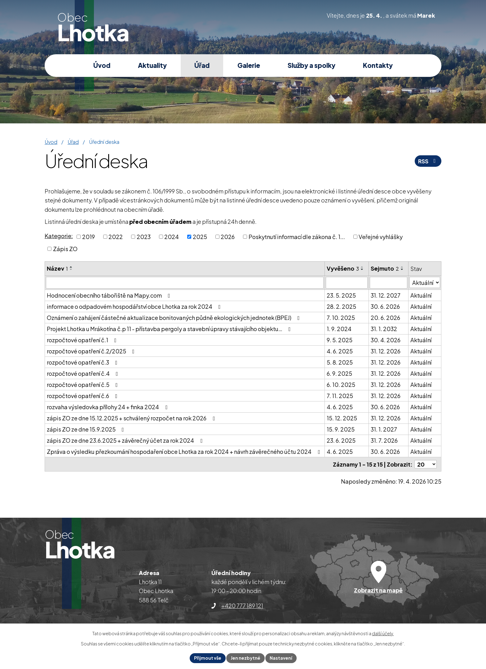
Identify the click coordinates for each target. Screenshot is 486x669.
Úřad (202, 65)
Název (57, 268)
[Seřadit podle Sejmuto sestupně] (402, 269)
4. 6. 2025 (340, 351)
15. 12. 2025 (342, 418)
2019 (88, 236)
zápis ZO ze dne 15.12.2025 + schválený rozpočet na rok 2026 (132, 418)
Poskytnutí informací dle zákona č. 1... (297, 236)
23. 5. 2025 (341, 295)
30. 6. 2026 (385, 306)
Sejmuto (385, 268)
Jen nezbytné (245, 658)
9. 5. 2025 (339, 339)
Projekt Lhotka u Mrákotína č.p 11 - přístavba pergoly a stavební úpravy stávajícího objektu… (170, 328)
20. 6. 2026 (385, 317)
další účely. (383, 633)
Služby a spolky (311, 65)
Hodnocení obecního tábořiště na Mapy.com (110, 295)
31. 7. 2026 (384, 440)
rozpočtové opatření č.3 (83, 362)
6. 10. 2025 (341, 384)
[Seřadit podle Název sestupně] (71, 269)
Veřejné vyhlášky (381, 236)
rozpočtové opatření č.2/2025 (92, 351)
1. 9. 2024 (339, 328)
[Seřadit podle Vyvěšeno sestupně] (362, 269)
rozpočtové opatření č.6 (83, 395)
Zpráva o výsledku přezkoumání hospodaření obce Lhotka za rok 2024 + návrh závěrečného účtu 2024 (184, 451)
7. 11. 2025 (340, 395)
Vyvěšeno (343, 268)
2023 (144, 236)
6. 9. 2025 (339, 373)
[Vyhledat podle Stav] (424, 282)
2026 (228, 236)
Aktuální (420, 295)
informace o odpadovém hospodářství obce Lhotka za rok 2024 (135, 306)
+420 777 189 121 (242, 605)
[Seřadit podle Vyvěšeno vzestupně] (362, 267)
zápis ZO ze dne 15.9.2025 (86, 429)
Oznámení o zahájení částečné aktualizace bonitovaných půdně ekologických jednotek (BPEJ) (174, 317)
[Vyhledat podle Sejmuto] (388, 283)
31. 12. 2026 (385, 351)
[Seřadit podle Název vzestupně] (71, 267)
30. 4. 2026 (385, 339)
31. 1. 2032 (384, 328)
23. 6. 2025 (341, 440)
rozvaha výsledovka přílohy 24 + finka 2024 (108, 406)
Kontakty (378, 65)
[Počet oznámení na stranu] (425, 464)
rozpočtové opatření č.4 (84, 373)
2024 (171, 236)
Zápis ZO (65, 248)
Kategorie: (59, 235)
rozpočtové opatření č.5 (83, 384)
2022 (115, 236)
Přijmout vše (207, 658)
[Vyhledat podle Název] (185, 283)
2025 (200, 236)
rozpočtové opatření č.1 (83, 339)
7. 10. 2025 (341, 317)
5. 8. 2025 (340, 362)
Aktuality (152, 65)
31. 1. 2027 (384, 429)
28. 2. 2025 (341, 306)
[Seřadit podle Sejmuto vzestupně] (402, 267)
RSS (428, 161)
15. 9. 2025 (341, 429)
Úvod (101, 65)
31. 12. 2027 (385, 295)
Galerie (248, 65)
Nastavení (281, 658)
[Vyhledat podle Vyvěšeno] (346, 283)
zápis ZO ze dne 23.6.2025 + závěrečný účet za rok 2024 (126, 440)
